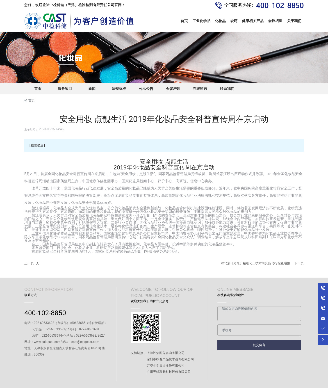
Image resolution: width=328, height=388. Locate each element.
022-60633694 (52, 335)
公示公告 (146, 89)
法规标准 (119, 89)
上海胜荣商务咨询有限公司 (165, 353)
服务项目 (65, 89)
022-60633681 (89, 329)
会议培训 (173, 89)
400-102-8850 (45, 313)
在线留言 (200, 89)
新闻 (92, 89)
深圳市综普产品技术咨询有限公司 (170, 359)
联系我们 (227, 89)
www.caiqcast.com (47, 342)
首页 (37, 89)
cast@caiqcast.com (85, 342)
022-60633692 (44, 323)
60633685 (78, 323)
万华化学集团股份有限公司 (165, 365)
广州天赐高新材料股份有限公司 (169, 372)
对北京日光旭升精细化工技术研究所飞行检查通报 (255, 263)
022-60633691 (55, 329)
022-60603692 (86, 335)
